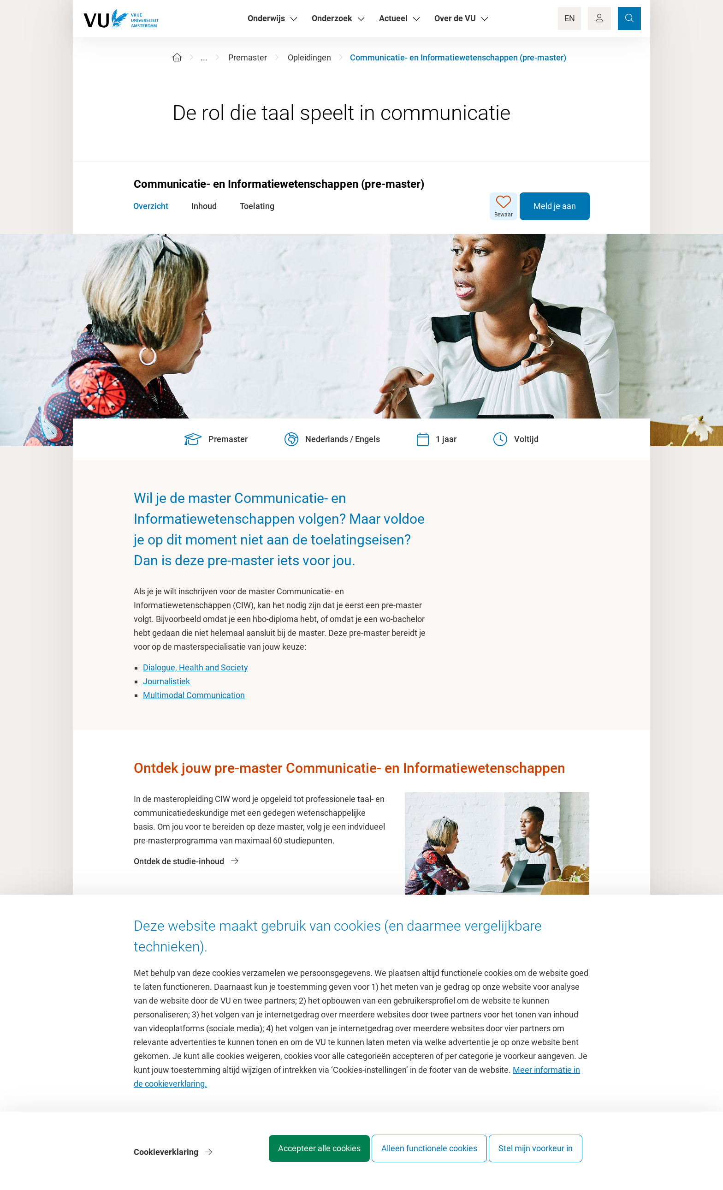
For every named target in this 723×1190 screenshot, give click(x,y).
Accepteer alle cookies (301, 1155)
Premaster (247, 57)
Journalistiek (166, 681)
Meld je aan (554, 206)
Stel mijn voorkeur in (535, 1155)
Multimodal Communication (194, 695)
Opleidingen (309, 57)
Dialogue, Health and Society (195, 667)
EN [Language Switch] (569, 18)
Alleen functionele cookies (420, 1155)
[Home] (177, 57)
